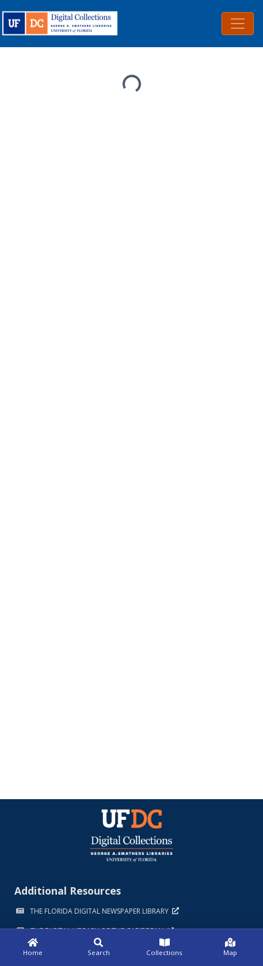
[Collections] (164, 947)
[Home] (33, 947)
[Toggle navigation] (238, 23)
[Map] (230, 947)
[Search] (98, 947)
